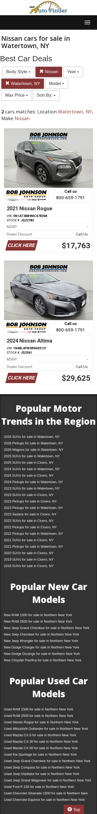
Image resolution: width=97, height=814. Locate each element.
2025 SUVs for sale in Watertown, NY (32, 456)
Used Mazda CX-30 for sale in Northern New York (41, 741)
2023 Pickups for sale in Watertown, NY (33, 508)
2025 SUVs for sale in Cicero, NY (29, 462)
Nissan (48, 71)
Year (73, 71)
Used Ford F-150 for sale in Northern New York (39, 787)
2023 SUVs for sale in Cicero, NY (29, 495)
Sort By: (46, 95)
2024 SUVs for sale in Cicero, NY (29, 475)
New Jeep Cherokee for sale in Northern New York (41, 634)
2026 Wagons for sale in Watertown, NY (33, 450)
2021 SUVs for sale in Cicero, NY (29, 540)
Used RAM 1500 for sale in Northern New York (38, 709)
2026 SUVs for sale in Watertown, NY (32, 437)
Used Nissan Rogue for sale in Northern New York (41, 722)
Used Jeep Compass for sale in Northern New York (42, 767)
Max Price (16, 95)
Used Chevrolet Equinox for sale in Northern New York (44, 800)
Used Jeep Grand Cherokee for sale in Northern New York (47, 761)
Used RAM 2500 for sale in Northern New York (38, 716)
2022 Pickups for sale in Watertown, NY (33, 534)
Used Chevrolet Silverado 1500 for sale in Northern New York (46, 794)
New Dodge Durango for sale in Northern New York (42, 654)
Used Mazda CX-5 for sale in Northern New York (40, 735)
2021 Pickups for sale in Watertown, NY (33, 546)
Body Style (18, 71)
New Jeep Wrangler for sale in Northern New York (41, 641)
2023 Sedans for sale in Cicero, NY (30, 514)
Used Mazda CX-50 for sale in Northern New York (41, 748)
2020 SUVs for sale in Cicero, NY (29, 553)
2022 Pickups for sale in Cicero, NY (30, 527)
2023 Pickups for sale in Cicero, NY (30, 501)
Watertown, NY (22, 83)
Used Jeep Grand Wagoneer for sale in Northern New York (47, 780)
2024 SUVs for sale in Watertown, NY (32, 469)
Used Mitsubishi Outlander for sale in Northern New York (46, 729)
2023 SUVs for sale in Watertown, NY (32, 488)
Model (56, 83)
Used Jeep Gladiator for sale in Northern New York (41, 774)
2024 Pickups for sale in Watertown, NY (33, 482)
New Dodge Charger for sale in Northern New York (41, 647)
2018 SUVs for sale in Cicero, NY (29, 566)
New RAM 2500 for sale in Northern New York (38, 621)
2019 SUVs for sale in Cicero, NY (29, 559)
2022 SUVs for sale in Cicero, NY (29, 521)
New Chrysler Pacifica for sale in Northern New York (42, 660)
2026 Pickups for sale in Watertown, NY (33, 443)
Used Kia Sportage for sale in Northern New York (40, 754)
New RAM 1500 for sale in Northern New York (38, 615)
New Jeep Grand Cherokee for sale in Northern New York (46, 628)
